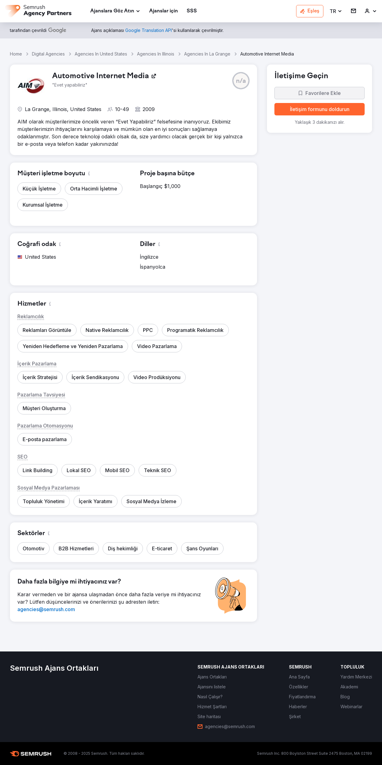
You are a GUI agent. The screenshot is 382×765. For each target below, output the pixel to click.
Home (16, 53)
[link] (163, 11)
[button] (336, 11)
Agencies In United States (101, 53)
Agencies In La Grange (207, 53)
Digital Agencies (48, 53)
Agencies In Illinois (155, 53)
